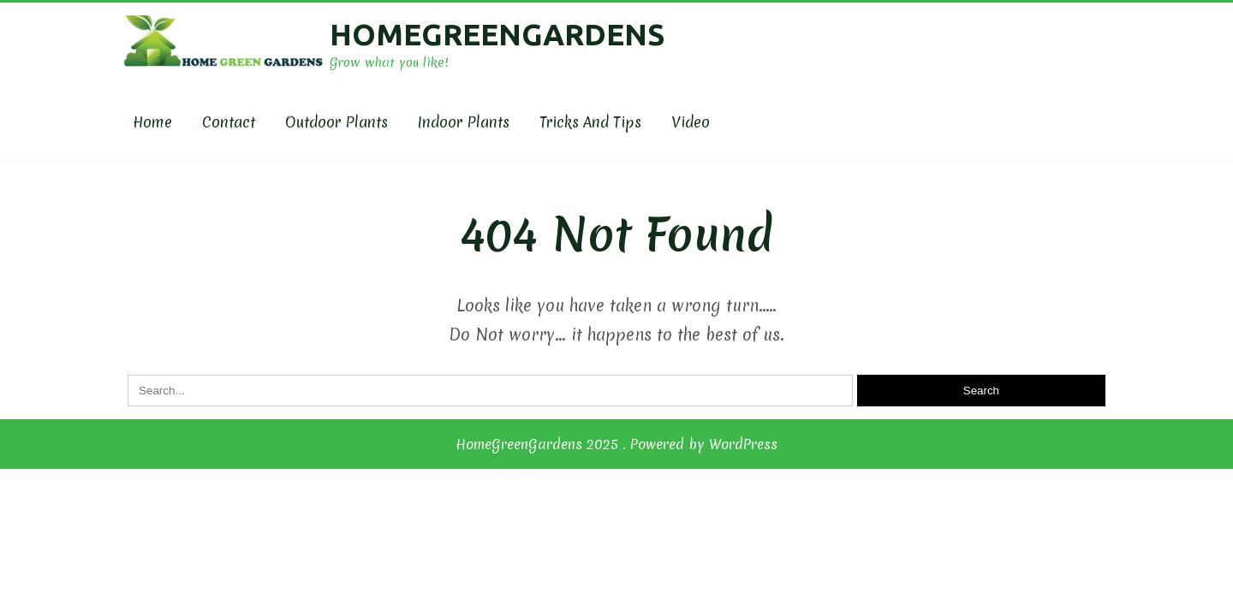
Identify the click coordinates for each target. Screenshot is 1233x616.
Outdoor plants (336, 122)
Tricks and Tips (590, 122)
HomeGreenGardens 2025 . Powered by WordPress (616, 444)
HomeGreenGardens (497, 34)
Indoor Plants (463, 122)
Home (152, 122)
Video (690, 122)
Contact (228, 122)
